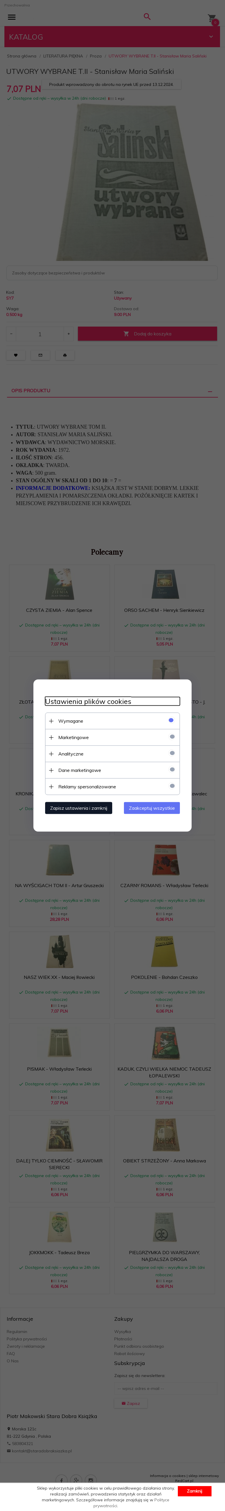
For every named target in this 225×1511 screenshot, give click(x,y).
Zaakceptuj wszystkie (152, 808)
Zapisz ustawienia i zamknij (78, 808)
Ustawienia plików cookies (88, 701)
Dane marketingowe (79, 770)
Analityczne (70, 754)
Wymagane (70, 721)
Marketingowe (73, 737)
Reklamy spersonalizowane (87, 787)
